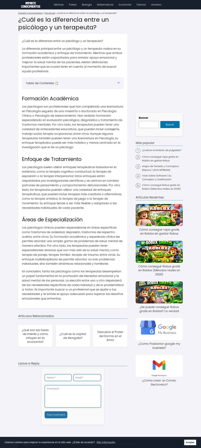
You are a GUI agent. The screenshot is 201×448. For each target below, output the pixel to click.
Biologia (87, 4)
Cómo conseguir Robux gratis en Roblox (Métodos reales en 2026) (161, 186)
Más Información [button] (106, 442)
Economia (125, 4)
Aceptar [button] (190, 442)
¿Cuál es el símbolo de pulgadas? (161, 150)
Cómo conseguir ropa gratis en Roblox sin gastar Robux (160, 158)
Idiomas (59, 4)
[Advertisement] (159, 60)
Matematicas (105, 4)
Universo (156, 4)
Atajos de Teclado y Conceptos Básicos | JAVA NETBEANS (160, 168)
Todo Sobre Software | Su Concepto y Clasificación (156, 177)
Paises (73, 4)
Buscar (143, 118)
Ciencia (141, 4)
